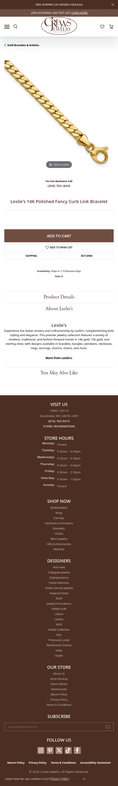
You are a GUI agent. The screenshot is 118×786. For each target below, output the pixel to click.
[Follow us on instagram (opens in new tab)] (40, 750)
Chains (59, 533)
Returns (86, 255)
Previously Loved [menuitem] (59, 640)
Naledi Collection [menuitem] (59, 629)
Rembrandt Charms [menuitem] (59, 645)
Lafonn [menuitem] (59, 614)
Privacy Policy (58, 699)
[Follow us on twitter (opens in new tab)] (59, 750)
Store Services (59, 679)
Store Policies (58, 684)
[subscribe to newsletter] (107, 727)
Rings (58, 513)
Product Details (59, 297)
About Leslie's (59, 308)
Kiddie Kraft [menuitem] (59, 609)
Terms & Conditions (59, 705)
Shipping (31, 255)
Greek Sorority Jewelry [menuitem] (59, 588)
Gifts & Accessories (59, 544)
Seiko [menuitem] (59, 650)
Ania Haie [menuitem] (59, 567)
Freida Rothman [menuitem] (59, 583)
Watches (59, 549)
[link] (59, 13)
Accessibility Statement (95, 763)
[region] (59, 115)
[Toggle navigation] (7, 27)
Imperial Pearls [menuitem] (58, 593)
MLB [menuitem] (59, 624)
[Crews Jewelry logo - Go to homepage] (59, 26)
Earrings (59, 518)
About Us (59, 673)
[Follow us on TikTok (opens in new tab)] (68, 750)
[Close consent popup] (84, 779)
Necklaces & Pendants (59, 523)
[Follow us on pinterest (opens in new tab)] (50, 750)
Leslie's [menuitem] (59, 619)
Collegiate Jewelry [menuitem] (59, 572)
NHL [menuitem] (59, 635)
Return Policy (59, 694)
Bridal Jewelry (59, 507)
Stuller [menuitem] (59, 655)
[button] (15, 26)
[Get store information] (59, 426)
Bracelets (59, 528)
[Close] (112, 4)
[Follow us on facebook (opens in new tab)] (77, 750)
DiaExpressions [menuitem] (59, 577)
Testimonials (59, 689)
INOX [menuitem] (59, 598)
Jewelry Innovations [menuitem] (59, 603)
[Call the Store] (59, 421)
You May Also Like (59, 372)
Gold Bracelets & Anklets (23, 45)
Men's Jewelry (59, 539)
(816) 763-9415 (59, 185)
